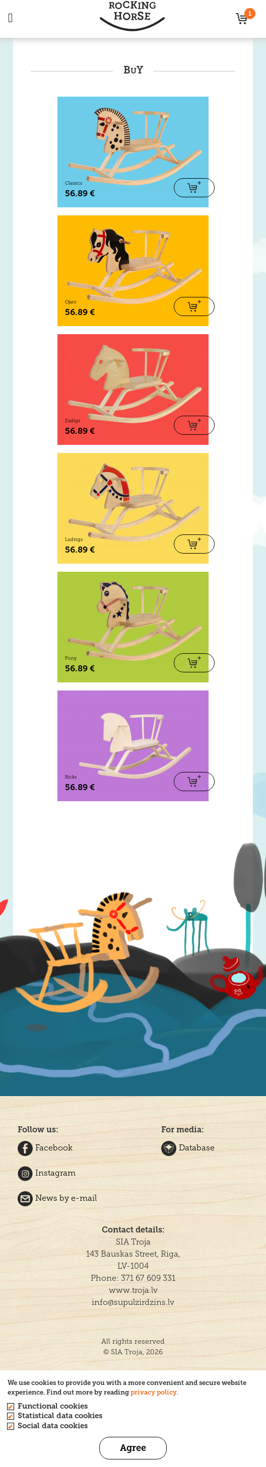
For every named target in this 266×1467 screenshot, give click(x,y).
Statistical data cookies (60, 1416)
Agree (133, 1447)
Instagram (47, 1173)
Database (188, 1147)
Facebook (45, 1147)
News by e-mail (57, 1198)
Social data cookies (53, 1426)
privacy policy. (154, 1392)
